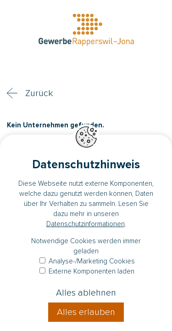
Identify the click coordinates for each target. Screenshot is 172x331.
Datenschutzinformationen (85, 224)
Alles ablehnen (86, 292)
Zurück (39, 93)
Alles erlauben (86, 312)
